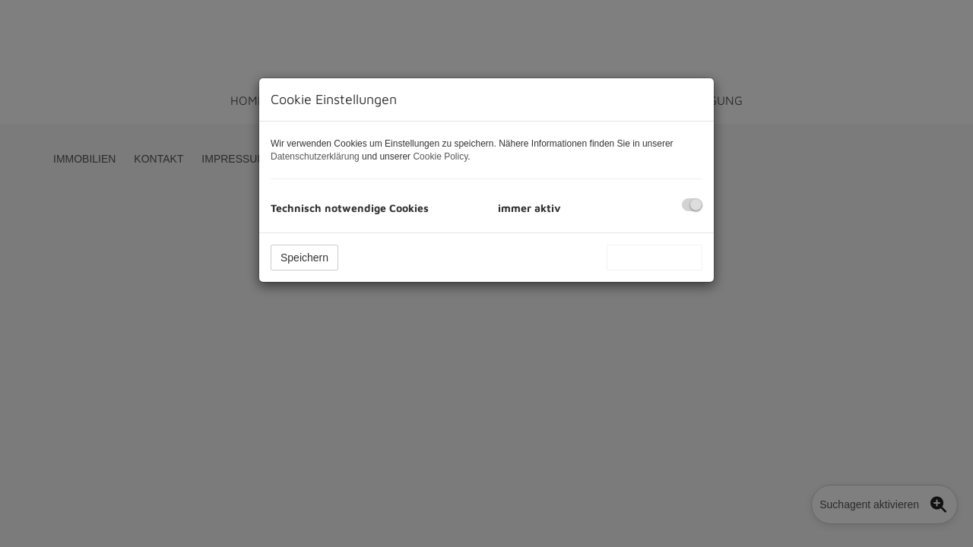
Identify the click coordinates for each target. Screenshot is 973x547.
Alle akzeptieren (654, 257)
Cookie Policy (440, 156)
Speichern (304, 257)
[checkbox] (692, 204)
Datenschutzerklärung (315, 156)
